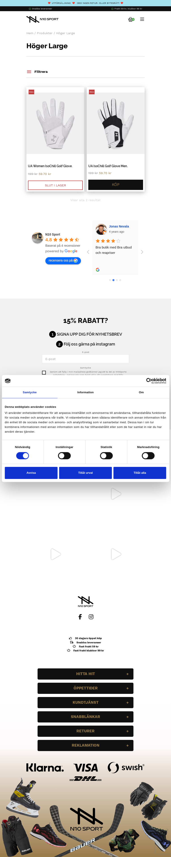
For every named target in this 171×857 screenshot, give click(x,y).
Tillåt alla (140, 472)
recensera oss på (63, 261)
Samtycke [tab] (30, 392)
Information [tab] (85, 392)
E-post (85, 352)
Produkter (45, 33)
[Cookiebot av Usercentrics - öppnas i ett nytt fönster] (146, 381)
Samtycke (85, 367)
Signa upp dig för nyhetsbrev (89, 334)
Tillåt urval (85, 472)
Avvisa (31, 472)
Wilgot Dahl (117, 226)
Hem (29, 33)
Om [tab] (141, 392)
